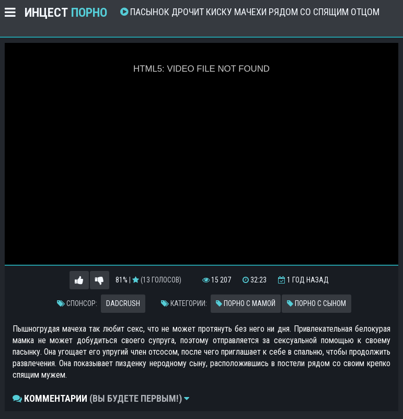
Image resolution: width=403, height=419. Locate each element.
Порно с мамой (245, 303)
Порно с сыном (316, 303)
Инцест (66, 12)
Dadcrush (123, 303)
